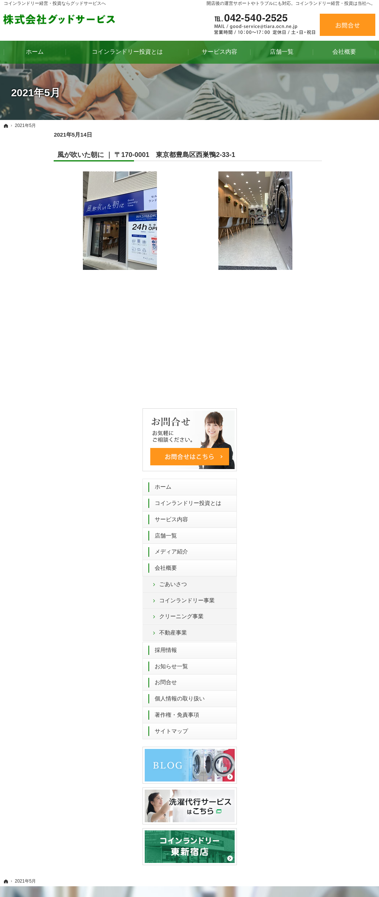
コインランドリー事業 (327, 321)
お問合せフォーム (277, 724)
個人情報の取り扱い (320, 419)
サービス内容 (311, 240)
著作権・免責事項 (317, 436)
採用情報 (306, 371)
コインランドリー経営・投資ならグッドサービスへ (55, 3)
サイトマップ (311, 452)
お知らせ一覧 (311, 387)
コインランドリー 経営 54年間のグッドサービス (221, 880)
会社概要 (306, 289)
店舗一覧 (306, 256)
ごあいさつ (313, 305)
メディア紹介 (311, 273)
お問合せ (306, 403)
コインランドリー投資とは (328, 224)
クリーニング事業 (321, 337)
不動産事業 (313, 354)
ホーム (303, 208)
